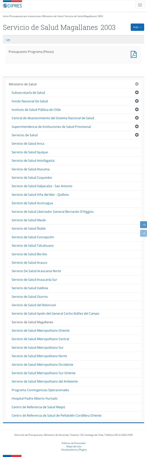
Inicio (5, 16)
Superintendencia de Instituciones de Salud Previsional (51, 127)
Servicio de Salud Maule (29, 220)
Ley (8, 40)
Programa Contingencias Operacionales (40, 390)
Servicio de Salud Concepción (33, 237)
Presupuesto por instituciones (25, 16)
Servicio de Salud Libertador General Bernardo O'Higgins (53, 212)
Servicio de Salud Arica (28, 143)
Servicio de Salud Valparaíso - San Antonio (42, 186)
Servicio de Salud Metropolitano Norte (39, 356)
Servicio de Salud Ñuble (29, 228)
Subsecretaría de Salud (28, 93)
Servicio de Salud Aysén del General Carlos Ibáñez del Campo (55, 313)
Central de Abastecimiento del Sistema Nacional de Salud (53, 118)
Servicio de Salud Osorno (30, 297)
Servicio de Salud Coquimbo (32, 177)
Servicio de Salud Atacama (31, 169)
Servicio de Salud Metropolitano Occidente (42, 364)
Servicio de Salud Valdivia (30, 288)
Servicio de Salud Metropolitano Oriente (40, 330)
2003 (100, 16)
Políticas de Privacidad (73, 443)
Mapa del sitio (73, 446)
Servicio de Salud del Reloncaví (34, 305)
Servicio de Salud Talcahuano (33, 245)
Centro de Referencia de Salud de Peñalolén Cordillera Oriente (56, 415)
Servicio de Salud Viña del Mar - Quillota (40, 195)
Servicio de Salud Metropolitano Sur (38, 347)
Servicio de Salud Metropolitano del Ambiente (45, 381)
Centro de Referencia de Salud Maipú (38, 407)
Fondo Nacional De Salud (30, 101)
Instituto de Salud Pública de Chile (36, 110)
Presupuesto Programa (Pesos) (134, 54)
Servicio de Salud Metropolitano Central (40, 339)
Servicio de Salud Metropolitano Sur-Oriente (43, 373)
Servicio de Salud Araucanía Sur (34, 279)
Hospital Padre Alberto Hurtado (35, 398)
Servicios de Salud (25, 135)
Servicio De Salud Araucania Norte (36, 271)
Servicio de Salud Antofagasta (33, 160)
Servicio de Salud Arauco (29, 262)
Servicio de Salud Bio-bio (29, 254)
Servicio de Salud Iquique (30, 152)
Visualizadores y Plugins (74, 449)
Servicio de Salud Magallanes (80, 16)
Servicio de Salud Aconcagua (32, 203)
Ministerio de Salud (53, 16)
